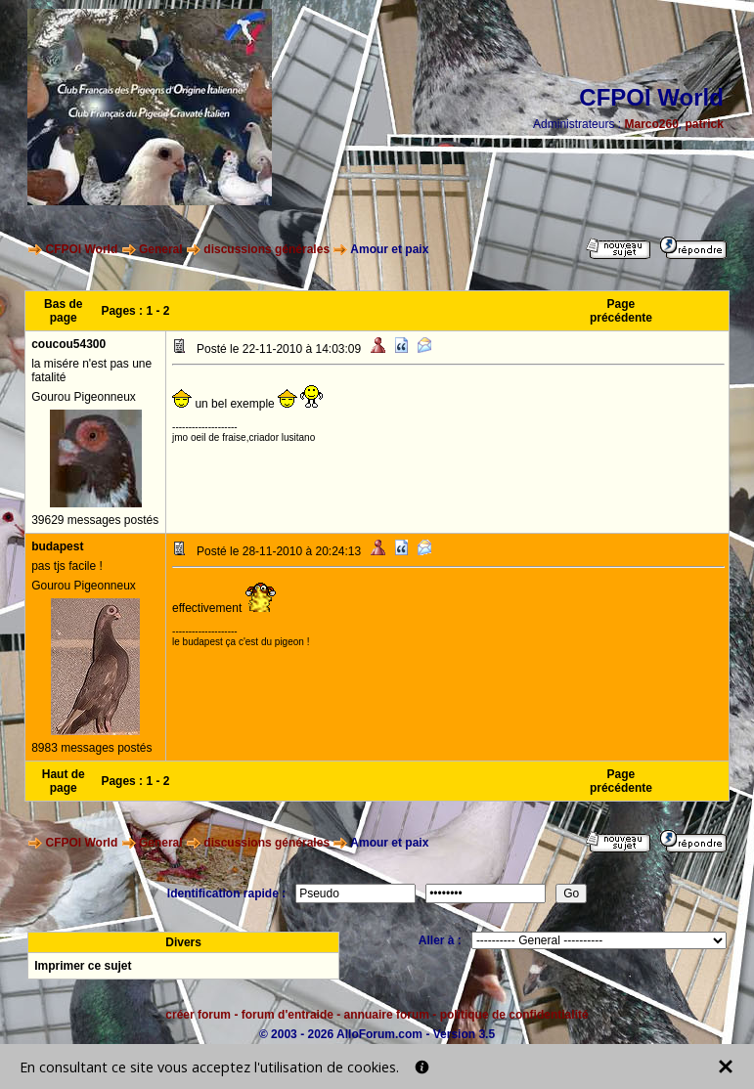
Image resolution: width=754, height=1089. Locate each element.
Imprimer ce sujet (82, 966)
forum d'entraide (287, 1015)
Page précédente (621, 311)
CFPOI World (81, 249)
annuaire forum (386, 1015)
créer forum (198, 1015)
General (161, 249)
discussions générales (266, 249)
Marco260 (651, 124)
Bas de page (63, 311)
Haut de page (63, 781)
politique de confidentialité (514, 1015)
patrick (705, 124)
